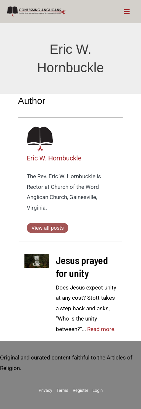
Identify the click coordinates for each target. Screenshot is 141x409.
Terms (62, 390)
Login (97, 390)
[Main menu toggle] (127, 11)
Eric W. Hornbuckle (54, 158)
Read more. (101, 329)
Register (80, 390)
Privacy (45, 390)
